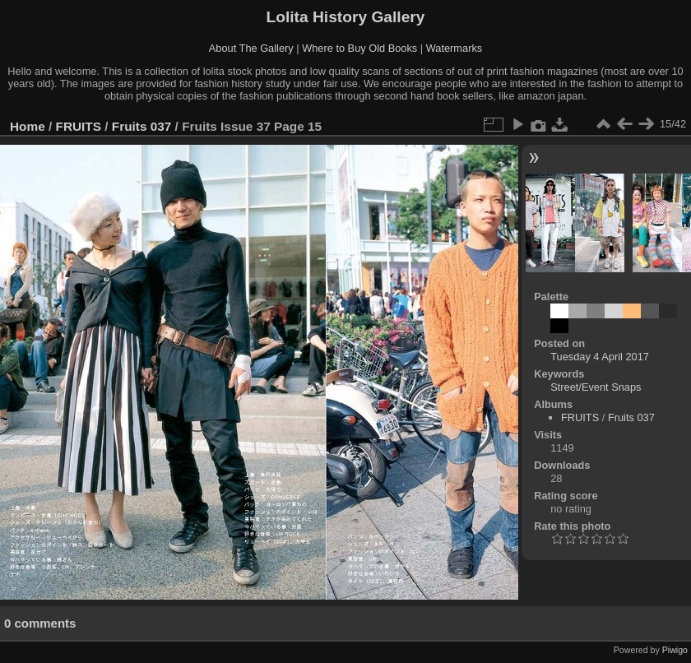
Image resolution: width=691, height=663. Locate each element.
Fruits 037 (142, 126)
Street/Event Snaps (595, 387)
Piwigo (675, 650)
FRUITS (78, 126)
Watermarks (454, 48)
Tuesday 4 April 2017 (599, 356)
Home (27, 126)
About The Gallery (251, 48)
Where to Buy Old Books (359, 48)
